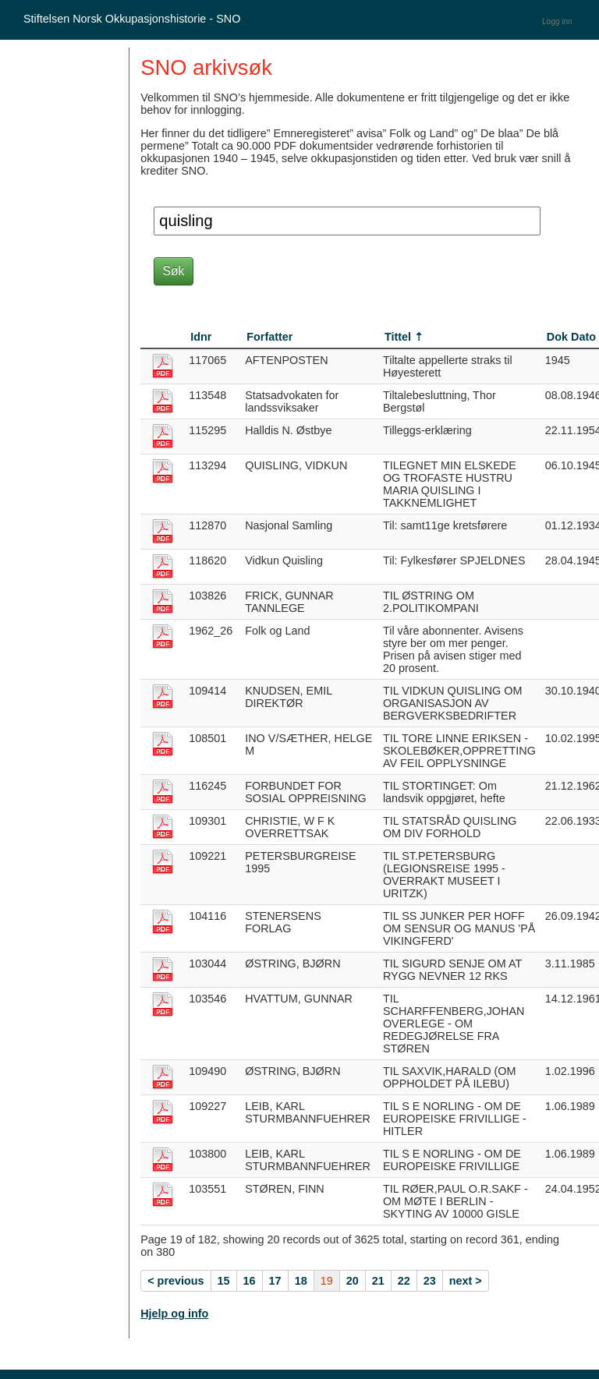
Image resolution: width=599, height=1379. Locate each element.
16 (249, 1281)
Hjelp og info (174, 1313)
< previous (175, 1281)
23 (430, 1281)
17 (275, 1281)
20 (352, 1281)
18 (301, 1281)
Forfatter (269, 337)
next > (465, 1281)
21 (378, 1281)
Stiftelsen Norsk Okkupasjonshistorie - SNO (131, 18)
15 (224, 1281)
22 (404, 1281)
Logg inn (557, 21)
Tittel (398, 337)
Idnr (200, 337)
